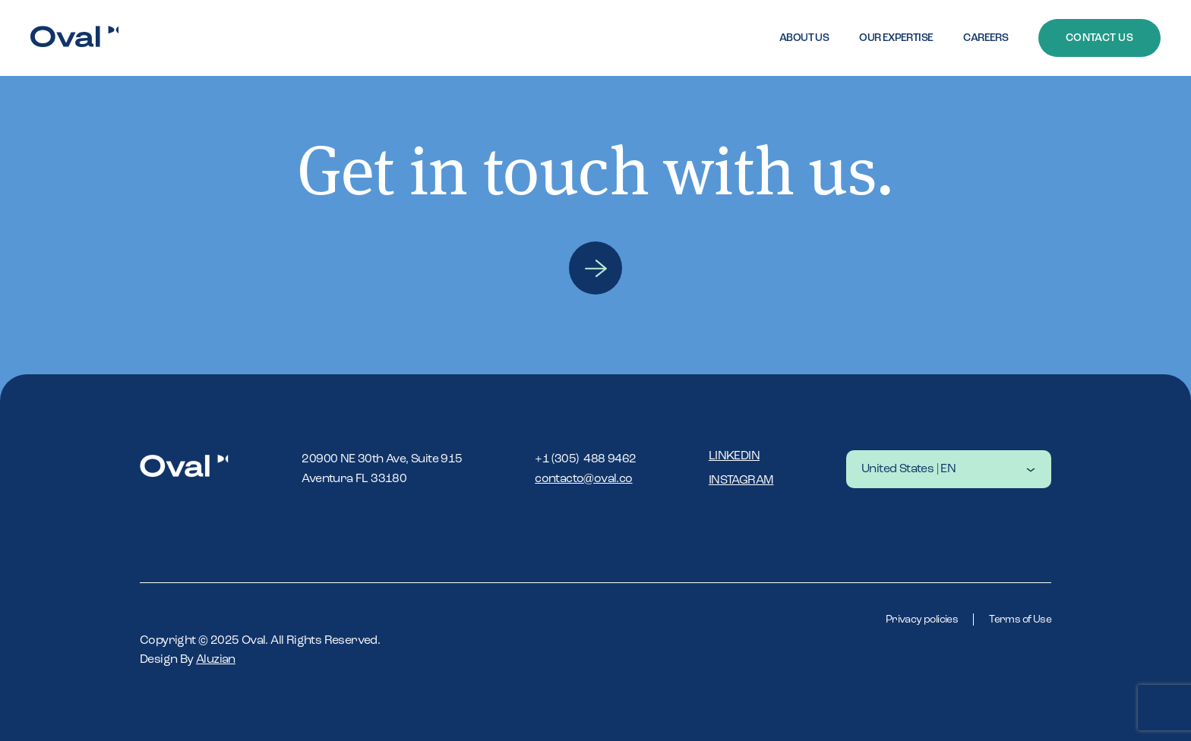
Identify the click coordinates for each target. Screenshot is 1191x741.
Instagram (741, 481)
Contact (595, 268)
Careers (985, 38)
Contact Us (1099, 38)
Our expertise (896, 38)
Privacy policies (922, 619)
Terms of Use (1020, 619)
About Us (804, 38)
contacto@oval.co (583, 479)
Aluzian (215, 660)
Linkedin (734, 456)
